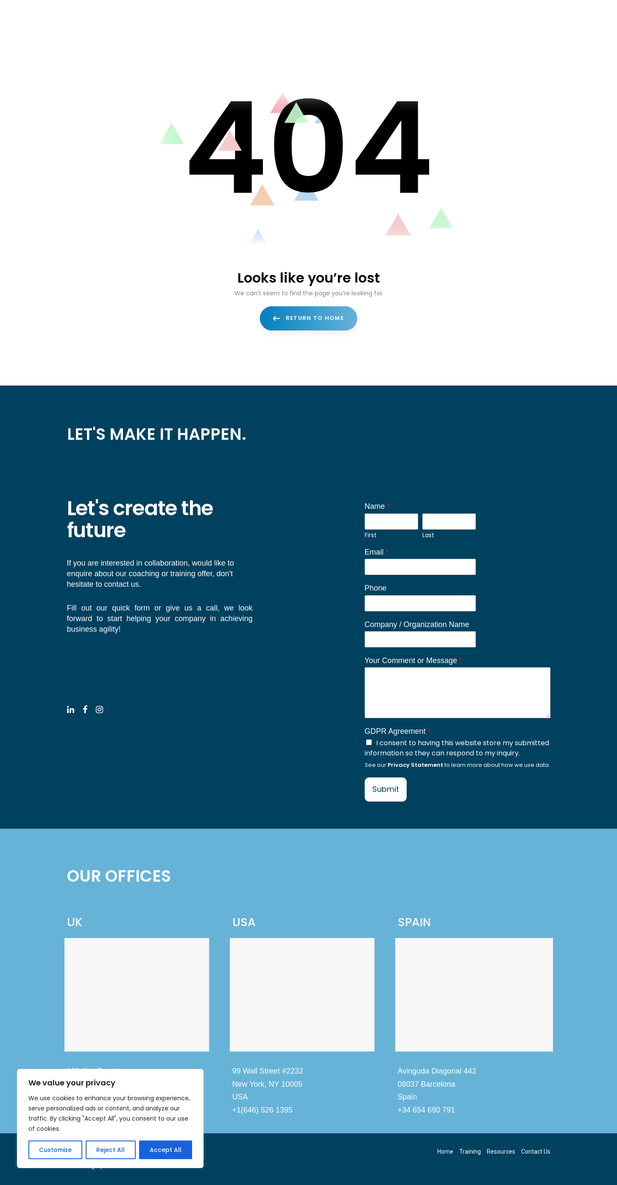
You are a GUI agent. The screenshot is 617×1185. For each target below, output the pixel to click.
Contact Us (535, 1151)
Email (377, 552)
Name (377, 506)
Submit (385, 789)
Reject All (110, 1150)
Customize (55, 1150)
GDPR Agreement (398, 731)
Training (470, 1151)
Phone (376, 588)
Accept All (165, 1150)
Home (445, 1151)
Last (428, 535)
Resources (501, 1151)
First (371, 535)
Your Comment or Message (413, 660)
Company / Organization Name (417, 624)
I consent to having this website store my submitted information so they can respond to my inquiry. (457, 748)
